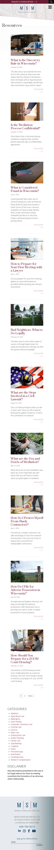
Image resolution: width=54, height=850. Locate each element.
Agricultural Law (17, 716)
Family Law (15, 741)
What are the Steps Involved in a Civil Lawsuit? (23, 396)
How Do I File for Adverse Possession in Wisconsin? (25, 590)
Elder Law (15, 732)
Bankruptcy (15, 719)
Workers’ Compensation (21, 760)
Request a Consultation (24, 2)
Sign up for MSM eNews (27, 839)
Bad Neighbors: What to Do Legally (27, 331)
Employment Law (18, 735)
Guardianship (16, 743)
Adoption (14, 713)
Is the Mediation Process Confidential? (25, 126)
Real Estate (15, 754)
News (13, 749)
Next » (31, 696)
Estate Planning (17, 738)
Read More (38, 89)
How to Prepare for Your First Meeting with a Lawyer (26, 267)
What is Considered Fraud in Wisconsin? (25, 189)
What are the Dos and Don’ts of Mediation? (25, 460)
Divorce (14, 730)
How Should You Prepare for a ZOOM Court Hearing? (24, 659)
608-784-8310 (27, 826)
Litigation (15, 746)
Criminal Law (16, 727)
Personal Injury (17, 751)
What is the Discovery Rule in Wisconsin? (25, 61)
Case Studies (16, 721)
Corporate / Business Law (21, 724)
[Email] (26, 842)
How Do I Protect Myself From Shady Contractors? (27, 521)
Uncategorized (17, 757)
